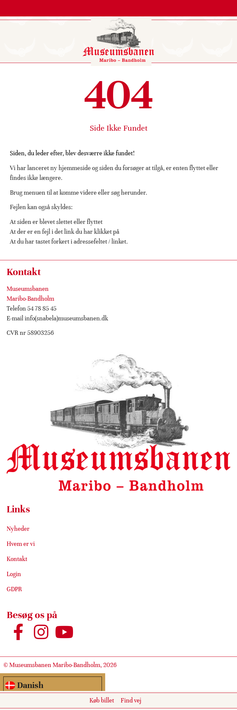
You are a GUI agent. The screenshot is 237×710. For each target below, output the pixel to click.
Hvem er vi (21, 544)
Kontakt (17, 559)
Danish (24, 685)
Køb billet (101, 700)
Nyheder (18, 528)
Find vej (131, 700)
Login (14, 574)
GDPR (14, 589)
